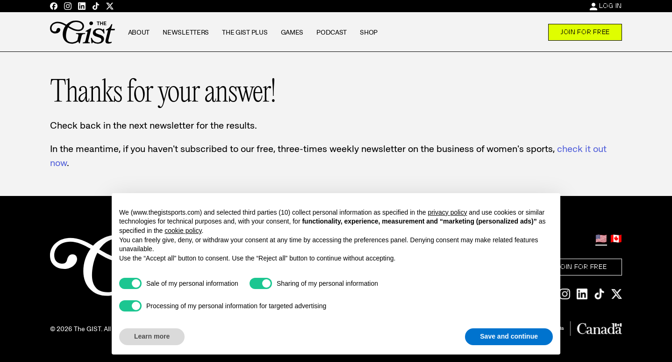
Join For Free (585, 32)
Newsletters (186, 32)
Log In (610, 5)
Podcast (331, 32)
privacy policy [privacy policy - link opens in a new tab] (447, 212)
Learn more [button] (152, 336)
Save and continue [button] (509, 336)
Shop (369, 32)
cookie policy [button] (182, 230)
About (139, 32)
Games (292, 32)
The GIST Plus (244, 32)
